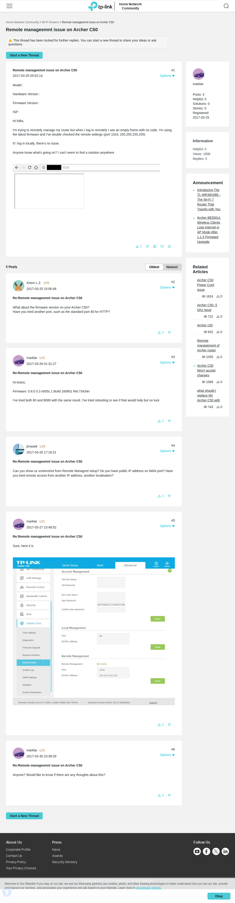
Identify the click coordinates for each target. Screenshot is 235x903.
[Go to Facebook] (206, 851)
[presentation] (18, 286)
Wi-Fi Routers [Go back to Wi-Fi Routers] (51, 22)
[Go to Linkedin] (225, 851)
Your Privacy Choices (21, 868)
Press (57, 842)
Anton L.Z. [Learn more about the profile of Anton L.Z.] (34, 283)
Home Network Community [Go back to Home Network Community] (22, 22)
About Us (14, 842)
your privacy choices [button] (148, 887)
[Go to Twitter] (216, 852)
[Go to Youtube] (197, 851)
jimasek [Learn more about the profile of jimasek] (32, 446)
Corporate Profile (18, 849)
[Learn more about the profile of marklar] (20, 360)
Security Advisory (64, 862)
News (56, 849)
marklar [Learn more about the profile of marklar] (32, 358)
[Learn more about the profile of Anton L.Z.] (20, 285)
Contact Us (14, 856)
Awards (57, 856)
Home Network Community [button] (130, 6)
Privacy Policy (16, 862)
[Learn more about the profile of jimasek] (20, 449)
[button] (9, 6)
